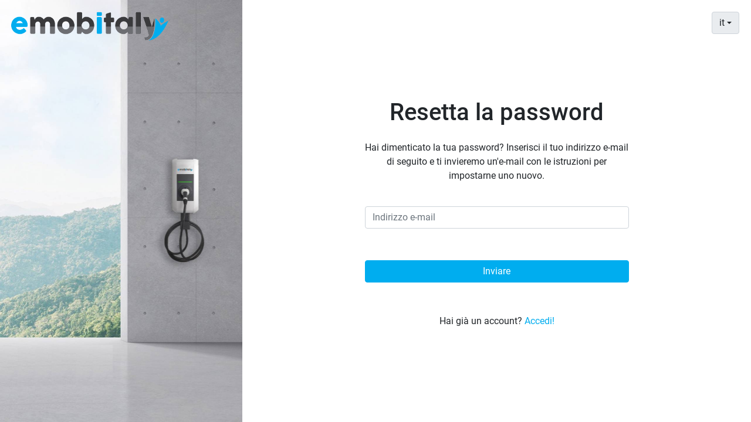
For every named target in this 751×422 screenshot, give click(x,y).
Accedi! (539, 320)
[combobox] (725, 23)
